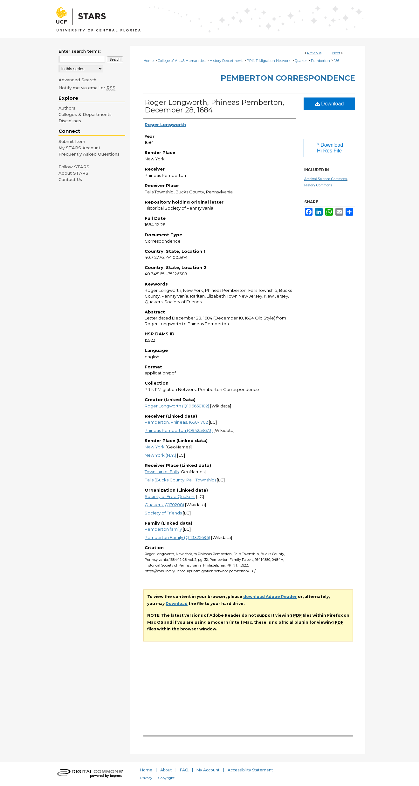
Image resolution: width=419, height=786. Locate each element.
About (166, 770)
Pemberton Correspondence (288, 78)
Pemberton (320, 60)
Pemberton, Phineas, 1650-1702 (176, 422)
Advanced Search (77, 79)
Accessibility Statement (250, 770)
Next (336, 53)
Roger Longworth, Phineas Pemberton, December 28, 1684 (214, 106)
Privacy (146, 778)
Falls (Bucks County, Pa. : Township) (180, 479)
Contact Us (70, 179)
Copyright (166, 778)
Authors (66, 108)
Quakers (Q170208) (164, 504)
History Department (226, 60)
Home (148, 60)
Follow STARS (73, 166)
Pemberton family (163, 529)
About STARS (73, 173)
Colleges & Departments (85, 114)
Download (329, 103)
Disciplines (69, 120)
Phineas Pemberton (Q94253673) (179, 430)
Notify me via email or (86, 87)
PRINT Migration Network (269, 60)
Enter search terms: (79, 51)
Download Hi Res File (329, 147)
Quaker (301, 60)
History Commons (318, 185)
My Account (208, 770)
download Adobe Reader (270, 596)
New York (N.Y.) (160, 455)
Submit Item (71, 141)
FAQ (184, 770)
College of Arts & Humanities (181, 60)
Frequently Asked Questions (89, 154)
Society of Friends (163, 512)
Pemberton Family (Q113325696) (177, 537)
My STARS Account (79, 147)
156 (336, 60)
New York (155, 446)
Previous (314, 53)
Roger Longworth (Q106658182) (177, 405)
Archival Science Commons (325, 179)
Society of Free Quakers (170, 496)
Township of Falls (162, 471)
